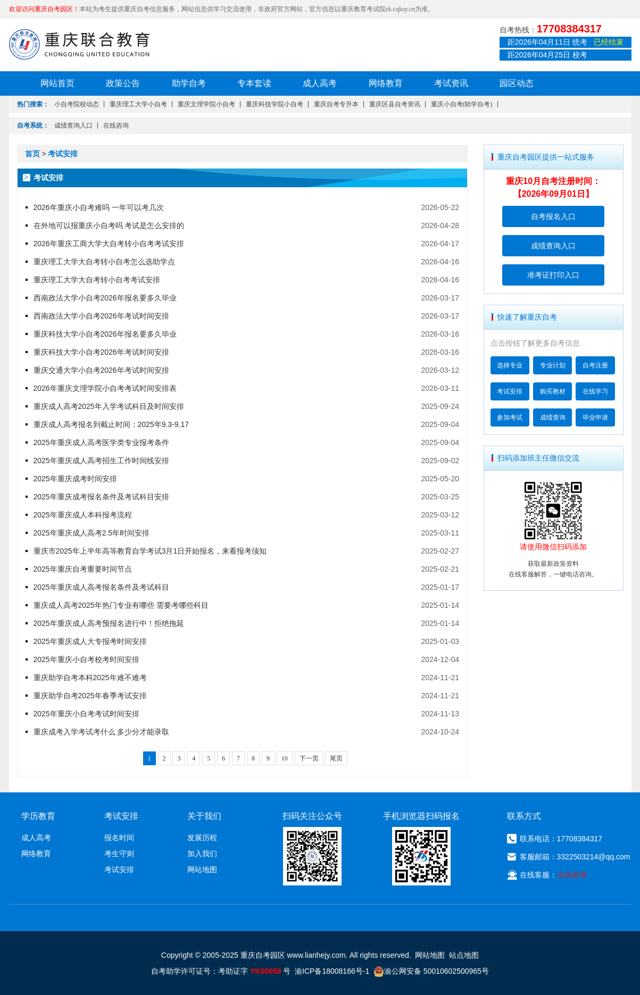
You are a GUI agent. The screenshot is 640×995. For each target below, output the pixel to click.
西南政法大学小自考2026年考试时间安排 (101, 316)
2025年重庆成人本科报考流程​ (83, 515)
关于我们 (204, 816)
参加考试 (509, 417)
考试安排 (63, 153)
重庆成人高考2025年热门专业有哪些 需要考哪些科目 (121, 605)
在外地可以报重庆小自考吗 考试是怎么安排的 (109, 225)
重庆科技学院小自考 (274, 104)
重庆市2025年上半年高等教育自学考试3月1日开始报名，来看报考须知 (150, 551)
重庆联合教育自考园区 (79, 44)
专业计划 (553, 365)
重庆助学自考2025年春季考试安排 (90, 695)
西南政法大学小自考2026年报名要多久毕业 (105, 298)
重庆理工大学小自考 (138, 104)
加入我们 (202, 853)
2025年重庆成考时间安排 (75, 478)
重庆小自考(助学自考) (462, 104)
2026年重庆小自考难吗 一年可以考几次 (99, 207)
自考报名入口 (553, 216)
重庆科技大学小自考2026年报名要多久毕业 (105, 334)
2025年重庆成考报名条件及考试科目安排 (101, 496)
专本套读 (254, 83)
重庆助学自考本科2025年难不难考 (90, 677)
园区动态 (517, 83)
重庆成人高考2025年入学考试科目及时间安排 (109, 406)
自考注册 (595, 365)
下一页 (309, 758)
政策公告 (123, 83)
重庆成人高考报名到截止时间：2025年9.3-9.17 (111, 424)
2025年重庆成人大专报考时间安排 (90, 641)
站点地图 (464, 955)
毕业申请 (595, 417)
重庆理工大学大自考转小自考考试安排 (97, 279)
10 (284, 758)
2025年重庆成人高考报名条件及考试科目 (101, 587)
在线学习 (595, 391)
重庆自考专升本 (336, 104)
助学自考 (189, 83)
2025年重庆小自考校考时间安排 (86, 659)
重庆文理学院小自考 (206, 104)
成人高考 (320, 83)
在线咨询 (116, 125)
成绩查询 (553, 417)
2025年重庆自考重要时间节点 (83, 569)
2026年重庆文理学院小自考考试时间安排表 (105, 388)
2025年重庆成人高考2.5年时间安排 (92, 533)
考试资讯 (451, 83)
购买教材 (553, 391)
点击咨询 (572, 875)
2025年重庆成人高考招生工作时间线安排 (101, 460)
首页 (32, 153)
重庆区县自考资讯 (394, 104)
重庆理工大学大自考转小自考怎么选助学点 (104, 261)
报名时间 (119, 837)
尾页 (336, 758)
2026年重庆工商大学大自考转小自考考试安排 (109, 243)
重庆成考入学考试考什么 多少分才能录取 (102, 732)
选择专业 (509, 365)
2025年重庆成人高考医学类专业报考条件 (101, 442)
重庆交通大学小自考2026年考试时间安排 (101, 370)
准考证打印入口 (553, 275)
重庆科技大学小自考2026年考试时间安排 (101, 352)
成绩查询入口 (73, 125)
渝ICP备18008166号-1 (332, 971)
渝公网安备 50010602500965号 (431, 971)
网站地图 (202, 869)
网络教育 (386, 83)
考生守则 (119, 853)
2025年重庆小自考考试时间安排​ (86, 713)
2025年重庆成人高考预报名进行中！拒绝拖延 (109, 623)
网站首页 (57, 83)
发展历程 (202, 837)
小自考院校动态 (76, 104)
